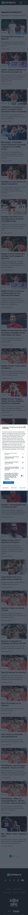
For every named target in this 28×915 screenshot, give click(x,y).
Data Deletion (5, 487)
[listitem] (14, 454)
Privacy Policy (22, 487)
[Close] (25, 427)
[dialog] (14, 457)
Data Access (14, 487)
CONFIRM (8, 482)
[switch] (22, 457)
